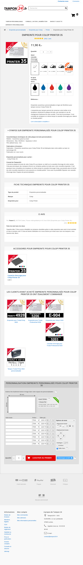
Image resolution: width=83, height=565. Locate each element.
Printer (48, 30)
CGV (5, 524)
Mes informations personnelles (26, 520)
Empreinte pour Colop (35, 30)
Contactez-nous (63, 1)
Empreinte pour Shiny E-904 (54, 320)
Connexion (76, 1)
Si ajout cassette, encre (34, 79)
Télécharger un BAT (64, 458)
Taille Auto (61, 448)
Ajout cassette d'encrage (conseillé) (34, 58)
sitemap (6, 551)
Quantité (34, 51)
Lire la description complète (39, 121)
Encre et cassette (56, 21)
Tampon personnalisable (14, 21)
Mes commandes (22, 515)
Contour (60, 445)
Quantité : (8, 458)
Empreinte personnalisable (15, 25)
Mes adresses (21, 518)
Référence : (34, 99)
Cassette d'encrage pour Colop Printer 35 (17, 276)
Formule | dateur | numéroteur (36, 21)
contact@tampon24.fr (50, 536)
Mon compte (22, 512)
